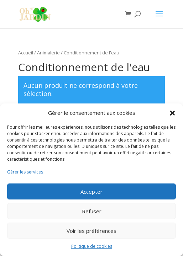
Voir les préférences (91, 230)
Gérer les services (25, 172)
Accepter (91, 191)
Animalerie (48, 52)
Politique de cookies (91, 246)
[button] (172, 113)
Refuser (91, 211)
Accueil (25, 52)
